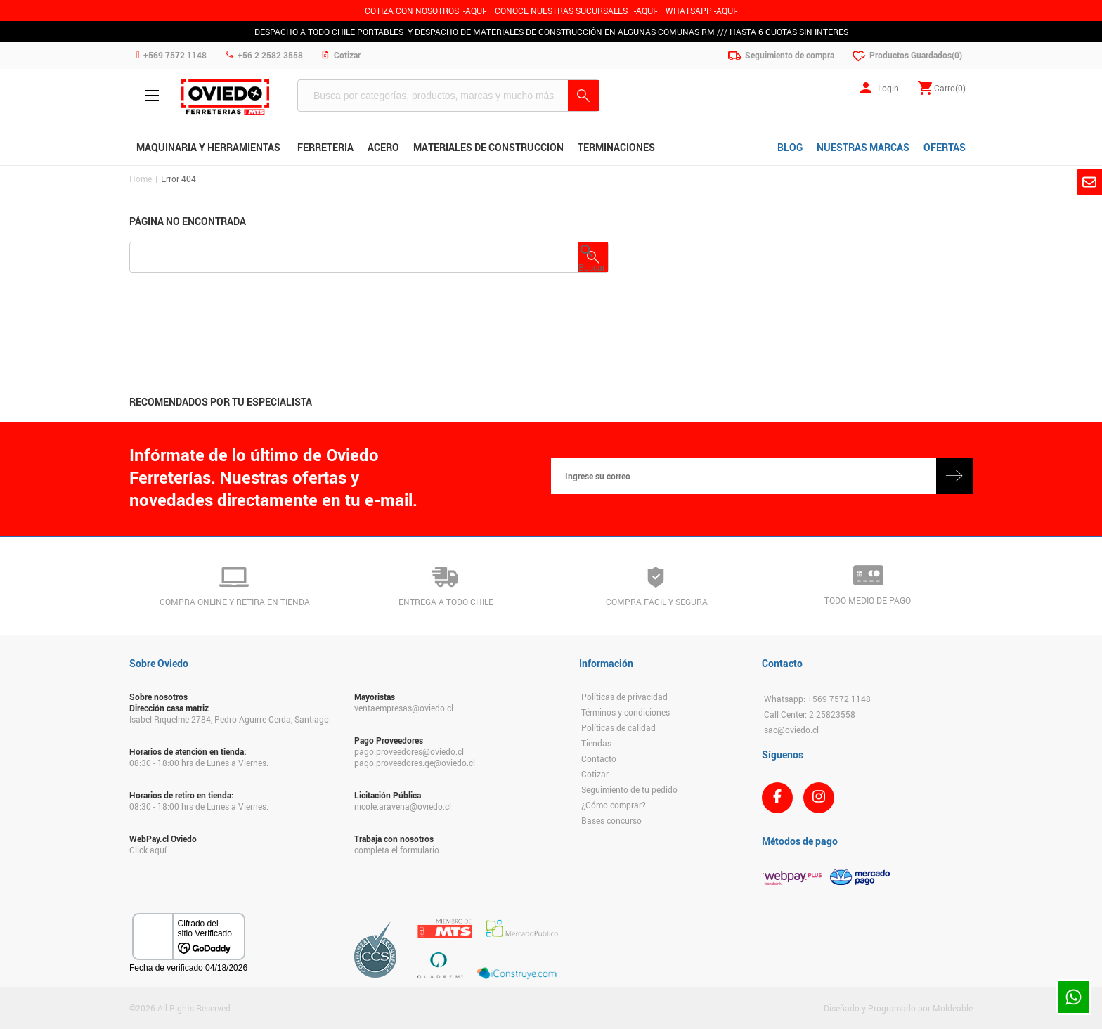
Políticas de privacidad (624, 696)
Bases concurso (611, 820)
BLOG (790, 147)
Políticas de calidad (618, 727)
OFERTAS (944, 147)
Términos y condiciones (625, 712)
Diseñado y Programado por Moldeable (898, 1008)
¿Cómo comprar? (613, 804)
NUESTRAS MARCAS (863, 147)
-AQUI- (474, 10)
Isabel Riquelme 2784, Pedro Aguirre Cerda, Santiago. (230, 719)
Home (140, 178)
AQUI (645, 10)
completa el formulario (396, 849)
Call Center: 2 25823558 (809, 714)
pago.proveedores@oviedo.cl (409, 751)
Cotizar (595, 773)
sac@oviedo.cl (791, 729)
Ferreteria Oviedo (225, 97)
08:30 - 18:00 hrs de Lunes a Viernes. (198, 762)
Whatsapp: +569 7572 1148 (817, 698)
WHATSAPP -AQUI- (701, 10)
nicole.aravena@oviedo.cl (402, 806)
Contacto (598, 758)
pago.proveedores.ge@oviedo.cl (414, 762)
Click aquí (148, 849)
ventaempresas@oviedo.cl (403, 707)
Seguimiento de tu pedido (629, 789)
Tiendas (596, 743)
